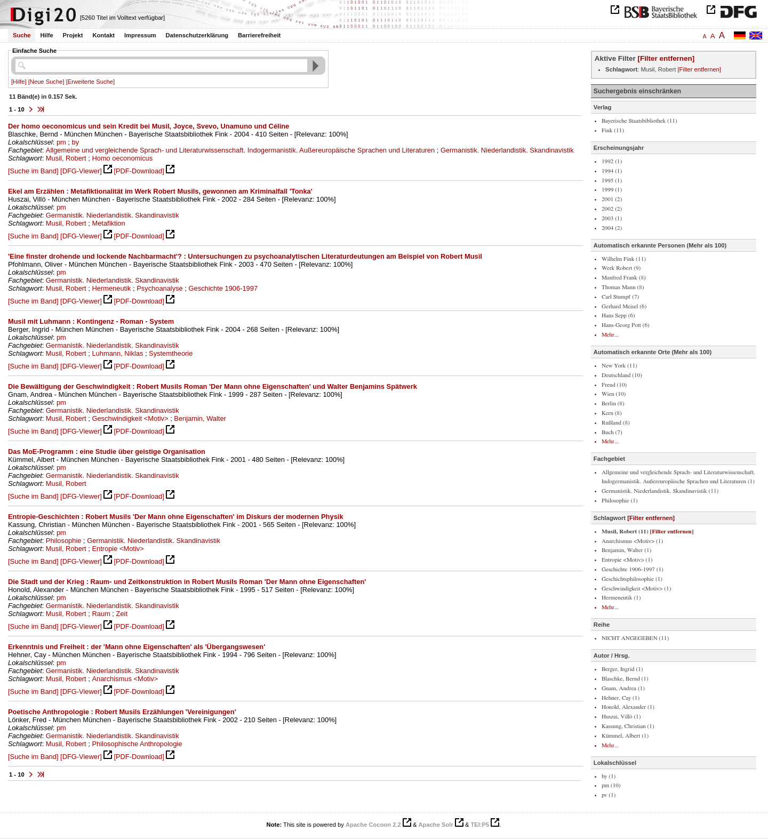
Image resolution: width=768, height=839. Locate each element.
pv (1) (608, 795)
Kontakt (103, 35)
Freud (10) (614, 385)
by (75, 142)
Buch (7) (612, 432)
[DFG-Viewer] (81, 171)
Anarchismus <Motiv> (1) (632, 541)
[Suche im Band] (33, 171)
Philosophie (64, 541)
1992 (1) (612, 161)
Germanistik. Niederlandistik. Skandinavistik (507, 150)
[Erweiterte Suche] (90, 81)
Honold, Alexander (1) (628, 707)
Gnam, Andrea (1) (623, 688)
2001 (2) (612, 199)
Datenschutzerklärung (197, 35)
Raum (101, 614)
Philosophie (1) (620, 501)
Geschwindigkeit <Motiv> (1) (636, 589)
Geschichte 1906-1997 (223, 288)
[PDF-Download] (139, 171)
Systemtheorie (171, 353)
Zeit (121, 614)
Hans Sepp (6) (618, 315)
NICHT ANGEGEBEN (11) (635, 638)
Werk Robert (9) (621, 268)
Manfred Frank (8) (624, 278)
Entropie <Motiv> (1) (627, 560)
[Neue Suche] (46, 81)
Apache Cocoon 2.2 (373, 824)
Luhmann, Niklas (117, 353)
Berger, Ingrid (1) (622, 669)
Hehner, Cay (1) (620, 698)
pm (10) (611, 785)
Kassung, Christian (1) (628, 726)
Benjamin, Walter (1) (626, 550)
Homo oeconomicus (122, 158)
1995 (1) (612, 180)
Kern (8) (612, 413)
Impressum (140, 35)
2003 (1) (612, 218)
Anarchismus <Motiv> (125, 679)
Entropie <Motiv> (117, 549)
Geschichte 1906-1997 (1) (632, 569)
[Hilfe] (19, 81)
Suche (22, 35)
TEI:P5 (479, 824)
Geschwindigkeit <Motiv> (130, 418)
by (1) (608, 776)
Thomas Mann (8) (623, 287)
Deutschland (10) (622, 375)
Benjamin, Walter (200, 418)
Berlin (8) (613, 403)
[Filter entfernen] (665, 58)
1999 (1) (612, 190)
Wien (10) (614, 394)
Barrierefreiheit (259, 35)
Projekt (73, 35)
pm (61, 142)
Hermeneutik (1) (621, 598)
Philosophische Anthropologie (137, 744)
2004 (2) (612, 228)
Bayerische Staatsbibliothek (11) (639, 121)
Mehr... (610, 335)
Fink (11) (613, 130)
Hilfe (46, 35)
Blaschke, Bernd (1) (625, 679)
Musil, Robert (66, 158)
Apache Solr (436, 824)
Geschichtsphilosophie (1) (632, 579)
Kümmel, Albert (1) (625, 736)
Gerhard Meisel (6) (624, 306)
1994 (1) (612, 171)
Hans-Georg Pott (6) (626, 325)
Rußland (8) (616, 423)
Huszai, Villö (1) (621, 717)
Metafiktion (108, 223)
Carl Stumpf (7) (620, 297)
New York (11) (619, 366)
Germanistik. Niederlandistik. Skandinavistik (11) (660, 491)
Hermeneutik (111, 288)
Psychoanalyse (160, 288)
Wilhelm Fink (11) (624, 259)
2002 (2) (612, 209)
